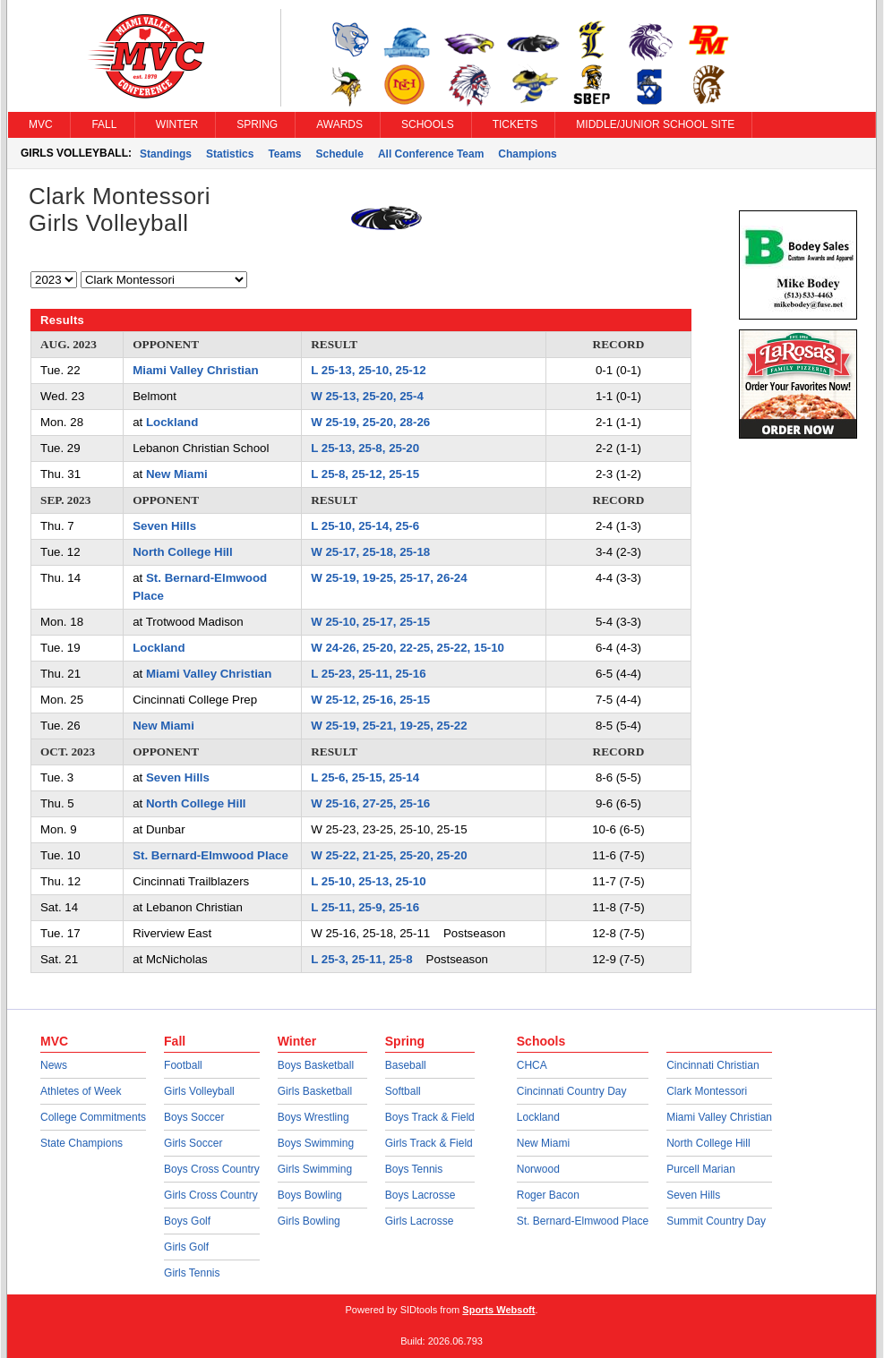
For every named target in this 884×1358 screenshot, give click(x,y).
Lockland (172, 422)
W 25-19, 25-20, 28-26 (370, 422)
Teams (284, 154)
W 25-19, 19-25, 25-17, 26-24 (389, 578)
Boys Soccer (194, 1117)
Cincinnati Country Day (572, 1091)
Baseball (405, 1065)
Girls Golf (186, 1247)
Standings (166, 154)
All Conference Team (431, 154)
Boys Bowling (310, 1195)
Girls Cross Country (211, 1195)
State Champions (81, 1143)
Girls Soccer (193, 1143)
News (53, 1065)
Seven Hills (164, 526)
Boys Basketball (316, 1065)
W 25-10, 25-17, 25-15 (370, 621)
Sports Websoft (498, 1309)
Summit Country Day (716, 1221)
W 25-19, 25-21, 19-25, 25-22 (389, 725)
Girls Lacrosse (419, 1221)
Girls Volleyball (199, 1091)
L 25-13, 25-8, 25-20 (365, 448)
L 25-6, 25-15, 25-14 (365, 777)
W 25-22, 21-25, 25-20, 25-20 (389, 855)
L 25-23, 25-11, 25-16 (368, 673)
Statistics (229, 154)
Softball (403, 1091)
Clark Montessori (706, 1091)
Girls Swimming (315, 1169)
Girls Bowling (309, 1221)
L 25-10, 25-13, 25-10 (368, 881)
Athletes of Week (81, 1091)
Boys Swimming (316, 1143)
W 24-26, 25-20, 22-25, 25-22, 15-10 (407, 647)
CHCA (532, 1065)
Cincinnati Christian (712, 1065)
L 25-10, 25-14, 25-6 (365, 526)
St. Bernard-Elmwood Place (210, 855)
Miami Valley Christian (195, 370)
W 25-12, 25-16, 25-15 (370, 699)
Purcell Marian (700, 1169)
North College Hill (183, 552)
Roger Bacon (548, 1195)
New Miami (177, 474)
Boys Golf (187, 1221)
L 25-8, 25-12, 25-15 (365, 474)
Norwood (538, 1169)
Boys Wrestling (313, 1117)
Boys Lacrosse (420, 1195)
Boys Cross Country (212, 1169)
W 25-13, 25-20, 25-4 (367, 396)
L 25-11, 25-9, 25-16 (365, 907)
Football (183, 1065)
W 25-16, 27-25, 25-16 (370, 803)
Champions (527, 154)
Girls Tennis (191, 1273)
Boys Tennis (413, 1169)
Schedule (340, 154)
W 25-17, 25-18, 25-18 (370, 552)
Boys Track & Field (430, 1117)
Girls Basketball (315, 1091)
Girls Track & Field (429, 1143)
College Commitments (93, 1117)
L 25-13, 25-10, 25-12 (368, 370)
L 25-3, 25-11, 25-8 (362, 959)
